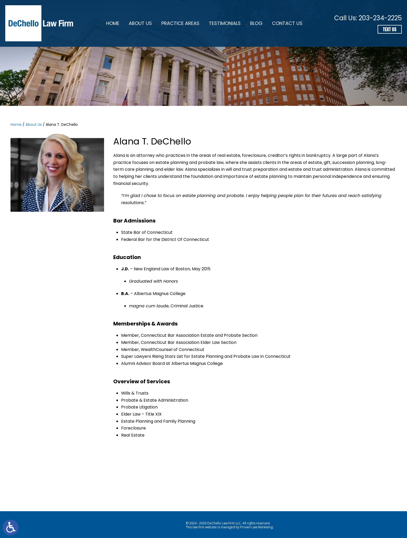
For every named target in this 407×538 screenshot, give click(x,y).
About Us (140, 23)
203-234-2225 (380, 18)
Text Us (389, 29)
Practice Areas (180, 23)
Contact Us (287, 23)
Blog (256, 23)
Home (112, 23)
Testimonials (225, 23)
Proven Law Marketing (256, 527)
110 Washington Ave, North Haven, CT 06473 (305, 491)
